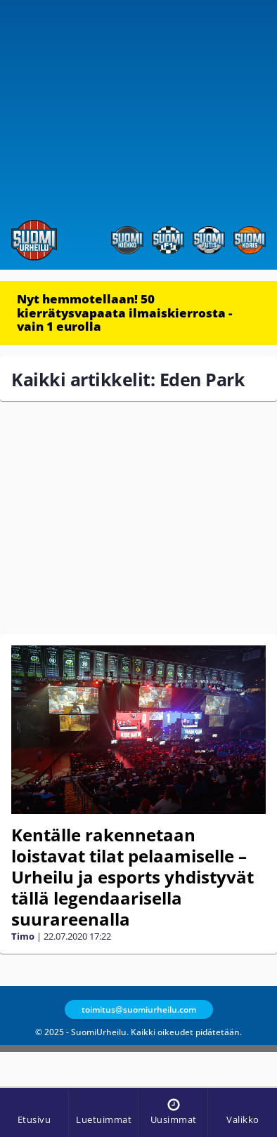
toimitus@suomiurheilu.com (139, 1010)
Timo (22, 936)
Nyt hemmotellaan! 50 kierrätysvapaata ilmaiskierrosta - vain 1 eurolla (124, 312)
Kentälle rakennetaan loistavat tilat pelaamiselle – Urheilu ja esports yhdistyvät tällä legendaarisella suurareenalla (132, 877)
